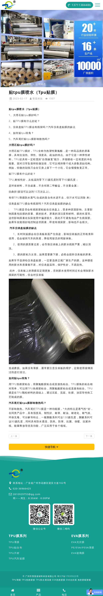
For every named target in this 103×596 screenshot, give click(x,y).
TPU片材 (14, 553)
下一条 (89, 436)
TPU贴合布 (15, 547)
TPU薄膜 (14, 542)
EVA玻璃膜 (78, 553)
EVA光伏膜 (78, 542)
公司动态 (41, 84)
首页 (14, 84)
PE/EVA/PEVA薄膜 (82, 547)
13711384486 (79, 5)
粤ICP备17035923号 (68, 576)
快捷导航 (51, 447)
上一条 (14, 436)
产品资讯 (26, 84)
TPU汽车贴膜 (17, 558)
